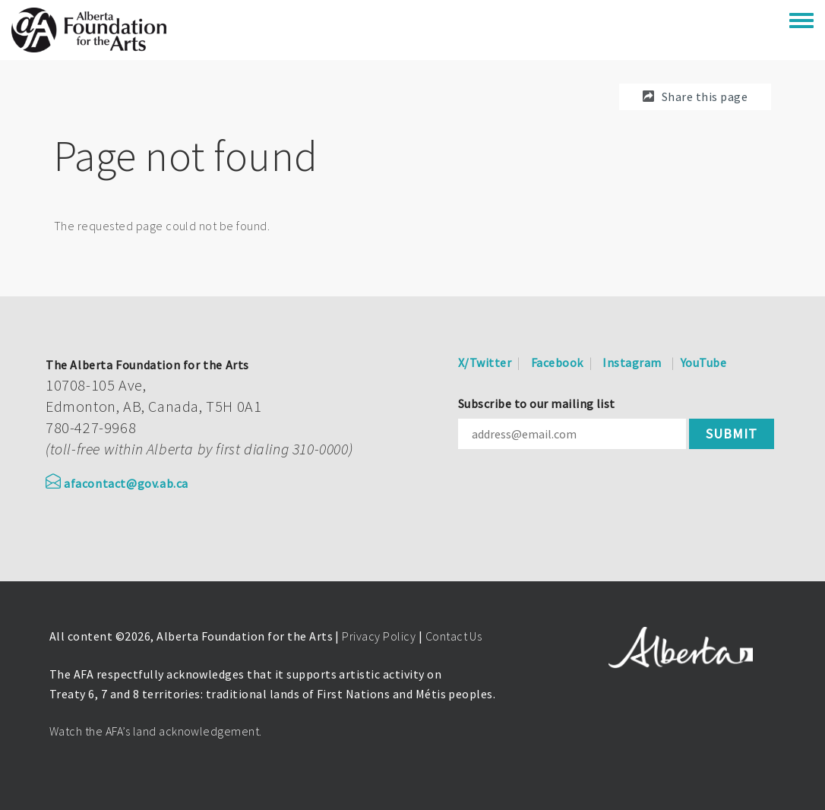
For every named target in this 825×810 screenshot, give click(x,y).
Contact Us (453, 636)
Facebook (557, 362)
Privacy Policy (379, 636)
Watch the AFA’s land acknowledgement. (155, 731)
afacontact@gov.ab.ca (117, 483)
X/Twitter (484, 362)
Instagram (631, 362)
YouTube (703, 362)
